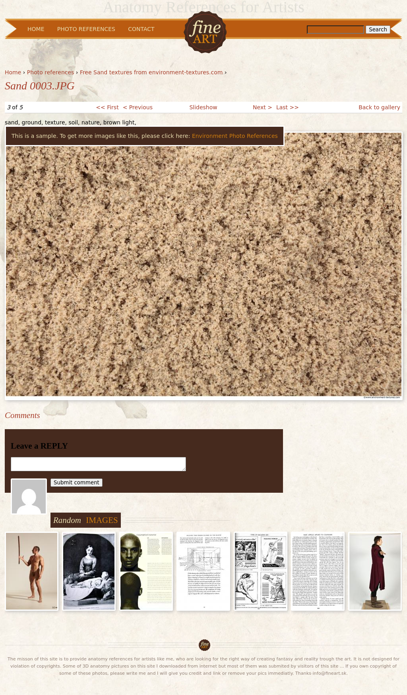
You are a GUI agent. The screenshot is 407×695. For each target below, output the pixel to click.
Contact (141, 29)
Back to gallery (379, 107)
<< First (107, 107)
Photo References (86, 29)
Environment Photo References (235, 136)
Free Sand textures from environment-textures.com (151, 72)
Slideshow (203, 107)
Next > (262, 107)
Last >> (287, 107)
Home (13, 72)
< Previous (138, 107)
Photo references (50, 72)
